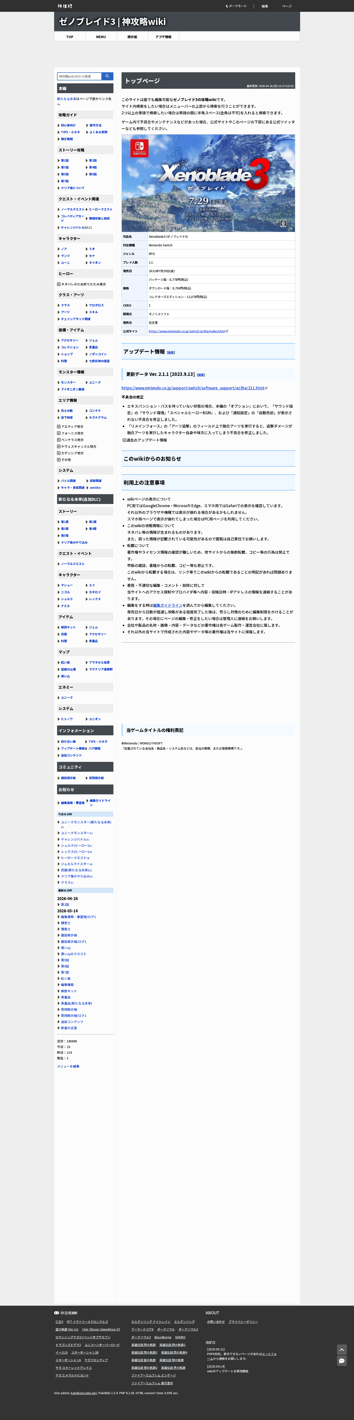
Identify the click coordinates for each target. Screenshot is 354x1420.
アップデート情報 (73, 748)
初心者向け (68, 125)
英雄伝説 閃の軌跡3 (144, 1352)
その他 (64, 459)
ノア (64, 249)
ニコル (65, 592)
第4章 (93, 528)
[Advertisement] (177, 54)
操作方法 (95, 125)
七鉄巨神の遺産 (99, 361)
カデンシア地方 (70, 453)
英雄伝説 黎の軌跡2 (144, 1367)
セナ (92, 255)
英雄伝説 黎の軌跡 (171, 1360)
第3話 (65, 167)
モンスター (68, 382)
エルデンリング (184, 1321)
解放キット (68, 627)
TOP (69, 36)
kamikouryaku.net (84, 1393)
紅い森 (65, 662)
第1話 (65, 160)
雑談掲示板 (68, 778)
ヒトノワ (67, 719)
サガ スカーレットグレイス (74, 1367)
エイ (92, 585)
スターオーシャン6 (68, 1360)
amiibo (95, 487)
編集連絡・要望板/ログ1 (78, 916)
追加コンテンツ (71, 755)
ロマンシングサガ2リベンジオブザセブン (83, 1337)
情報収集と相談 (99, 218)
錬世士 (66, 922)
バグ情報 (94, 748)
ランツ (65, 255)
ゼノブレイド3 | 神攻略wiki (112, 21)
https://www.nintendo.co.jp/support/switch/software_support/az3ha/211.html (193, 387)
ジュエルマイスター (76, 863)
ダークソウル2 (188, 1329)
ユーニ (65, 262)
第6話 (93, 174)
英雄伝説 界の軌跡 (173, 1367)
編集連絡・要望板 (73, 802)
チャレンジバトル (72, 227)
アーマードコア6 (142, 1329)
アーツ (65, 312)
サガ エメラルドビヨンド (72, 1375)
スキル (93, 312)
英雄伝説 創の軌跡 (143, 1360)
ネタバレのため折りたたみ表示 (81, 284)
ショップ (67, 354)
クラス (65, 305)
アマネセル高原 (99, 662)
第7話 (65, 181)
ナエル (65, 606)
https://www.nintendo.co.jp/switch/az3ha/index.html (187, 331)
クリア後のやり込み (74, 542)
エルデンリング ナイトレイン (150, 1321)
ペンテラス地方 (70, 439)
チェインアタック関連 (76, 319)
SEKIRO (180, 1337)
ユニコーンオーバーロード (102, 1345)
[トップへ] (342, 1350)
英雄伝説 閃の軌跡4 (174, 1352)
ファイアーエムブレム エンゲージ (153, 1375)
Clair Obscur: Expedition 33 (101, 1329)
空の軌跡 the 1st (67, 1329)
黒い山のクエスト (74, 953)
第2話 (93, 160)
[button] (240, 6)
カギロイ (95, 592)
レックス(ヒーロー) (76, 851)
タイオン (95, 262)
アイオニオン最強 (72, 389)
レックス (95, 599)
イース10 (62, 1352)
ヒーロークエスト (101, 209)
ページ (287, 6)
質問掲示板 (96, 778)
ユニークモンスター (77, 832)
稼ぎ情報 (67, 139)
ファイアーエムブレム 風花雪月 (152, 1383)
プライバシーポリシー (243, 1321)
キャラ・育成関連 (73, 487)
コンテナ (95, 410)
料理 (64, 361)
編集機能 (67, 984)
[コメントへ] (342, 1361)
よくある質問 (98, 132)
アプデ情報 (163, 36)
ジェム (93, 340)
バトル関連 (68, 480)
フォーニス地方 (70, 433)
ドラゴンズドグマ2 (68, 1345)
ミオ (92, 249)
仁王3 (59, 1321)
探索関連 (96, 480)
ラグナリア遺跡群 (101, 669)
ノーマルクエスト (73, 209)
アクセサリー (69, 340)
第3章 (65, 528)
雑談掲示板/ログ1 (73, 941)
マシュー (67, 585)
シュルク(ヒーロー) (76, 845)
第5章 (65, 535)
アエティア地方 (70, 426)
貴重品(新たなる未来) (76, 1003)
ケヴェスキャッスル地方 (76, 446)
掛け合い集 (68, 741)
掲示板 (132, 36)
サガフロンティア (96, 1360)
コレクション (70, 347)
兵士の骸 (67, 410)
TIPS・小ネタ (70, 132)
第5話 (65, 174)
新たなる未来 (66, 98)
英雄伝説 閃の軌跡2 (172, 1345)
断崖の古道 (69, 1027)
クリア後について (73, 188)
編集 (265, 6)
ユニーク (95, 382)
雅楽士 (66, 929)
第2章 (93, 521)
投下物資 (67, 417)
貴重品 (93, 347)
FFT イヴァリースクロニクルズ (87, 1321)
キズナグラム (98, 417)
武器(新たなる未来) (76, 870)
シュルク (67, 599)
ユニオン (95, 719)
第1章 (65, 521)
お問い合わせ (216, 1321)
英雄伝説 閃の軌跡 (143, 1345)
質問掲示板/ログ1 (73, 1015)
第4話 (93, 167)
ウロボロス (96, 305)
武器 (64, 634)
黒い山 (65, 676)
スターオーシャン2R (85, 1352)
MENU (101, 36)
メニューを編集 (68, 1066)
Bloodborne (162, 1337)
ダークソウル (166, 1329)
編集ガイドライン (168, 605)
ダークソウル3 (141, 1337)
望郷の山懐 (68, 669)
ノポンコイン (98, 354)
